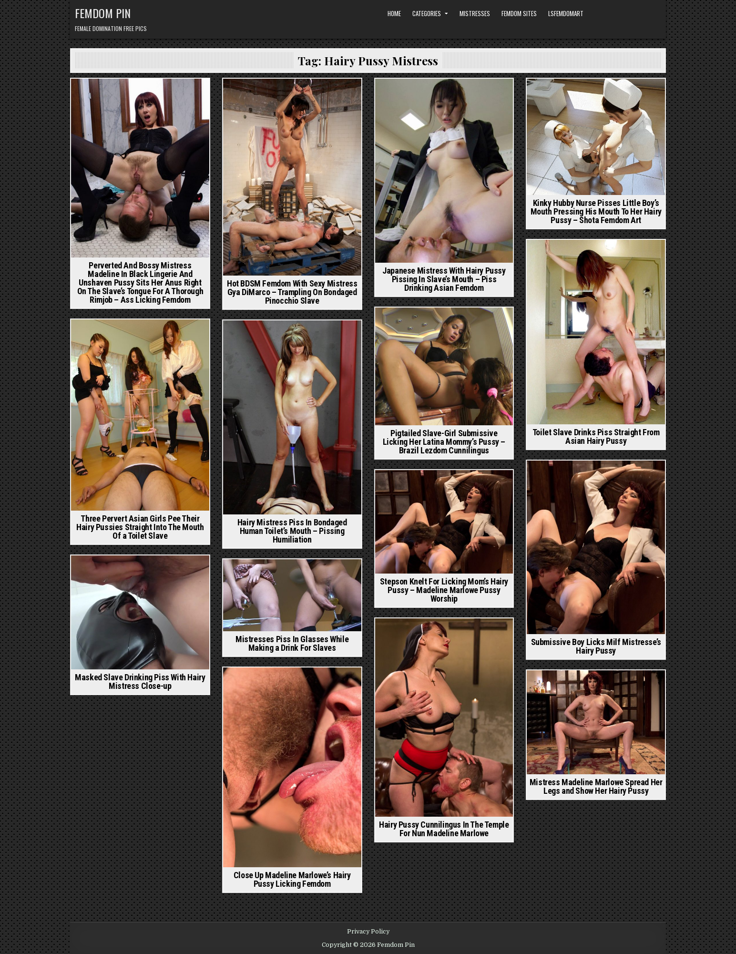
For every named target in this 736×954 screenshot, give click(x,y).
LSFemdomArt (565, 13)
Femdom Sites (519, 13)
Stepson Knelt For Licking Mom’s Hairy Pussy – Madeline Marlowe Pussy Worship (444, 590)
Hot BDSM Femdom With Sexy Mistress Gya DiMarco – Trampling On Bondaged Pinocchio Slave (292, 292)
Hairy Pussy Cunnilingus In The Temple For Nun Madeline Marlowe (444, 829)
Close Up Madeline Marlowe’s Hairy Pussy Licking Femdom (292, 879)
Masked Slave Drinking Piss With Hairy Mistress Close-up (140, 681)
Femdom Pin (103, 12)
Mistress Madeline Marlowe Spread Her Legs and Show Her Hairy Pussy (596, 786)
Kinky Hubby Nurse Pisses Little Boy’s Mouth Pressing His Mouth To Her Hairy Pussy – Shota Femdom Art (596, 211)
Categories (426, 13)
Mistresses (475, 13)
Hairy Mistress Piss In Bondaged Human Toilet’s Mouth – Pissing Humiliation (292, 530)
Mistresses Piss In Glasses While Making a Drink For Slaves (291, 643)
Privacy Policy (368, 931)
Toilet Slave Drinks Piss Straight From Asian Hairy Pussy (596, 436)
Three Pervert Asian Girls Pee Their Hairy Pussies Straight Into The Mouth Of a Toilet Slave (140, 527)
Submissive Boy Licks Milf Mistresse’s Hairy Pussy (596, 646)
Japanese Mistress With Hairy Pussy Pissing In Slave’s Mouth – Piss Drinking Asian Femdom (443, 279)
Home (394, 13)
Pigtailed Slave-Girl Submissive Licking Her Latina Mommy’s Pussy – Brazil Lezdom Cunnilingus (444, 441)
